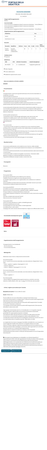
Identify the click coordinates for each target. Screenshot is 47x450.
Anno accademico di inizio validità (13, 81)
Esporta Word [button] (16, 351)
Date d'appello (9, 69)
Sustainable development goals (13, 215)
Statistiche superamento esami (13, 74)
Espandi (7, 56)
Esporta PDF (6, 351)
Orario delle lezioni (10, 71)
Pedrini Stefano (7, 49)
